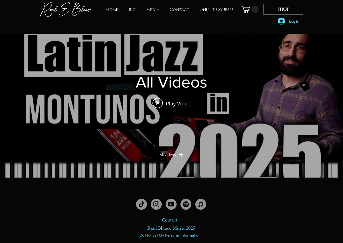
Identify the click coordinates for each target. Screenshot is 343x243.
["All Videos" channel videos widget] (171, 106)
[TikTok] (141, 204)
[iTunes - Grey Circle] (200, 204)
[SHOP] (283, 9)
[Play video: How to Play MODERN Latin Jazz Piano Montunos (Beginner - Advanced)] (171, 103)
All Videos (171, 154)
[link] (250, 9)
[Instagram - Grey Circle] (156, 204)
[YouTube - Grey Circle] (171, 204)
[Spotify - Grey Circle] (185, 204)
